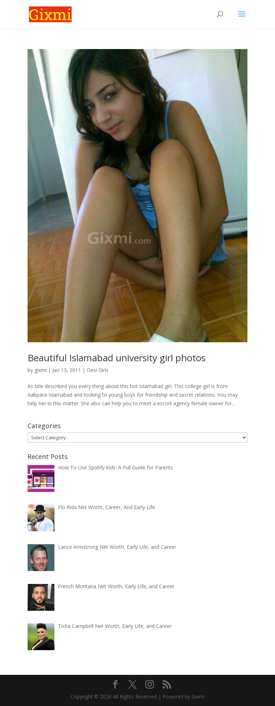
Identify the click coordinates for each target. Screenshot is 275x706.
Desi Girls (97, 370)
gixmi (40, 370)
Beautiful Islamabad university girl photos (117, 357)
